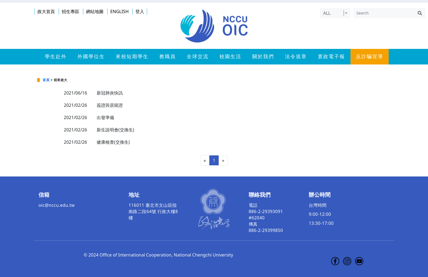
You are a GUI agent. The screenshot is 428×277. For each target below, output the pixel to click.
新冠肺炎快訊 (110, 93)
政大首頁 (46, 11)
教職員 (167, 56)
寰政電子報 (331, 56)
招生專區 (70, 11)
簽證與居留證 (110, 105)
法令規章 (296, 56)
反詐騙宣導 (369, 56)
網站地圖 (94, 11)
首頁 (46, 80)
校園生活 (230, 56)
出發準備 (105, 117)
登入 (139, 11)
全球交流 (198, 56)
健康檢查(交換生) (113, 142)
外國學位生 (91, 56)
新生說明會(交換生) (115, 130)
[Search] (383, 13)
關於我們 (263, 56)
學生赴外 (56, 56)
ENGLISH (119, 11)
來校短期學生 (132, 56)
